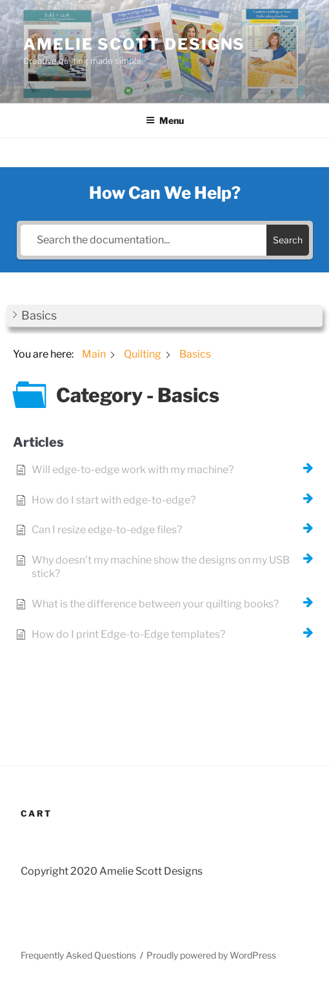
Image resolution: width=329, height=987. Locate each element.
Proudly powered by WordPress (211, 955)
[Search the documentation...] (143, 240)
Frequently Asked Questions (78, 955)
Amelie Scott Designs (134, 44)
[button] (164, 316)
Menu (165, 120)
